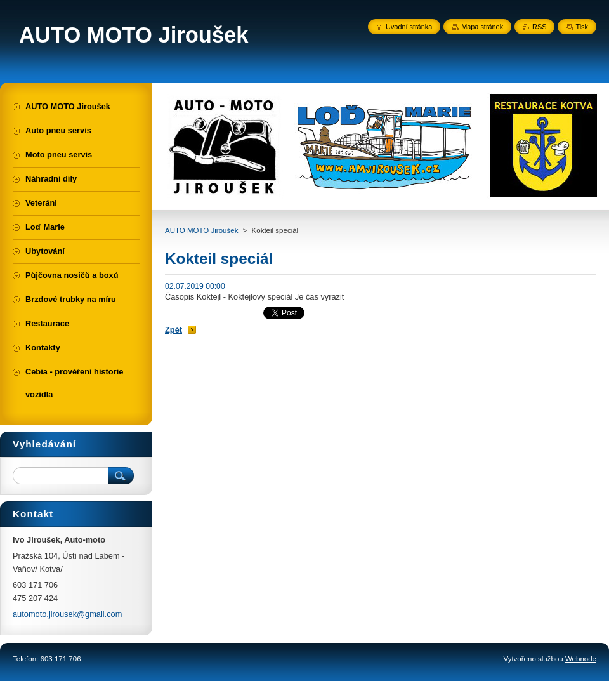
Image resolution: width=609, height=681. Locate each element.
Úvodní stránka (409, 26)
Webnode (580, 659)
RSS (539, 26)
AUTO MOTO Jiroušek (201, 230)
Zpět (173, 329)
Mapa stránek (482, 26)
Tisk (581, 26)
